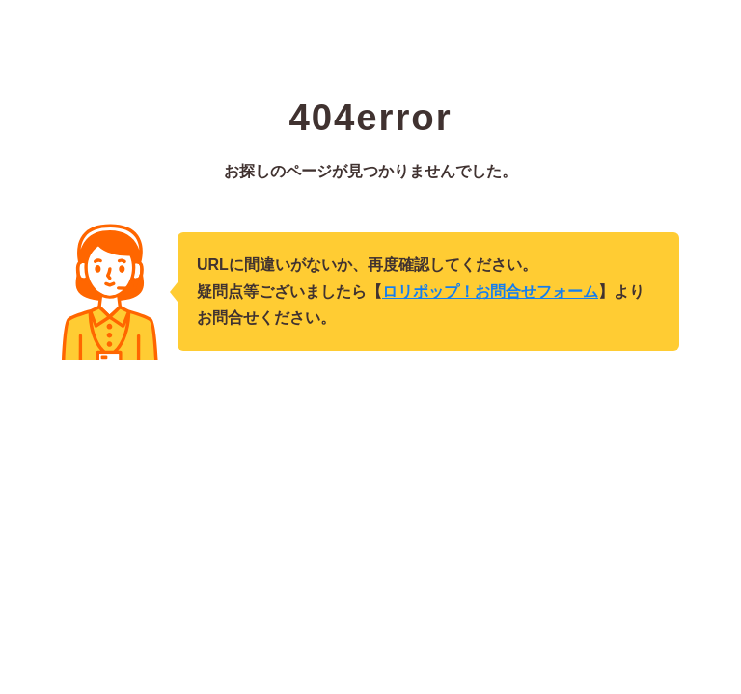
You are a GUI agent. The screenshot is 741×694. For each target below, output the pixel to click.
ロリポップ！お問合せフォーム (490, 291)
